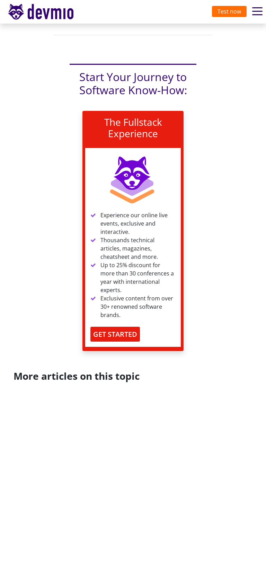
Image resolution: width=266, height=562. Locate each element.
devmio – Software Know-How (46, 11)
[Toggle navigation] (47, 12)
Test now (229, 11)
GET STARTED (115, 334)
